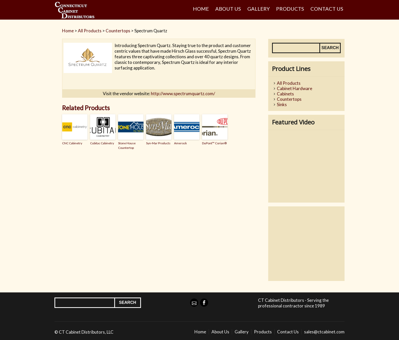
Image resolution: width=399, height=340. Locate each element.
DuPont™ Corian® (214, 143)
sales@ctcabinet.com (324, 331)
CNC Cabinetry (72, 143)
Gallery (258, 9)
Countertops (118, 30)
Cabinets (285, 93)
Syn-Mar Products (158, 143)
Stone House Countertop (127, 145)
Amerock (180, 143)
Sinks (282, 104)
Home (201, 9)
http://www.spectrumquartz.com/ (183, 93)
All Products (90, 30)
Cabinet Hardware (294, 88)
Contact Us (326, 9)
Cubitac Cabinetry (102, 143)
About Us (228, 9)
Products (290, 9)
